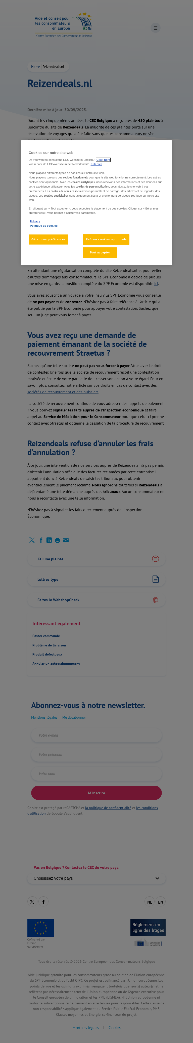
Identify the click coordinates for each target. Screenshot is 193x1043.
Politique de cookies (44, 225)
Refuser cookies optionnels (106, 239)
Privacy (35, 221)
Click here (103, 159)
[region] (96, 202)
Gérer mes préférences (48, 239)
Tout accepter (100, 252)
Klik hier (96, 164)
